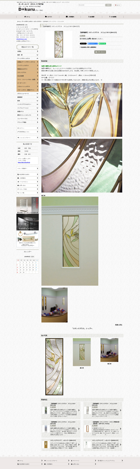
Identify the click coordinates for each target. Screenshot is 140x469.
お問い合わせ (92, 39)
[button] (113, 17)
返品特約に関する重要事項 (88, 47)
